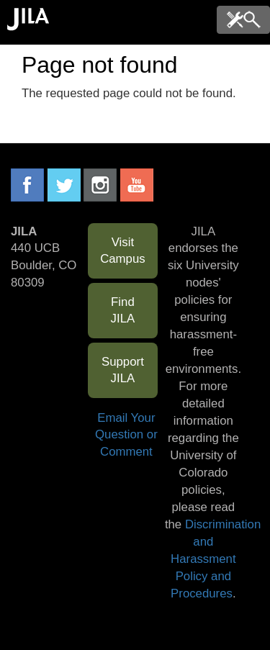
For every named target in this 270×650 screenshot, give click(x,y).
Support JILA (123, 370)
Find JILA (123, 310)
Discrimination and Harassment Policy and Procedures (216, 559)
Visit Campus (122, 250)
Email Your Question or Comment (126, 435)
